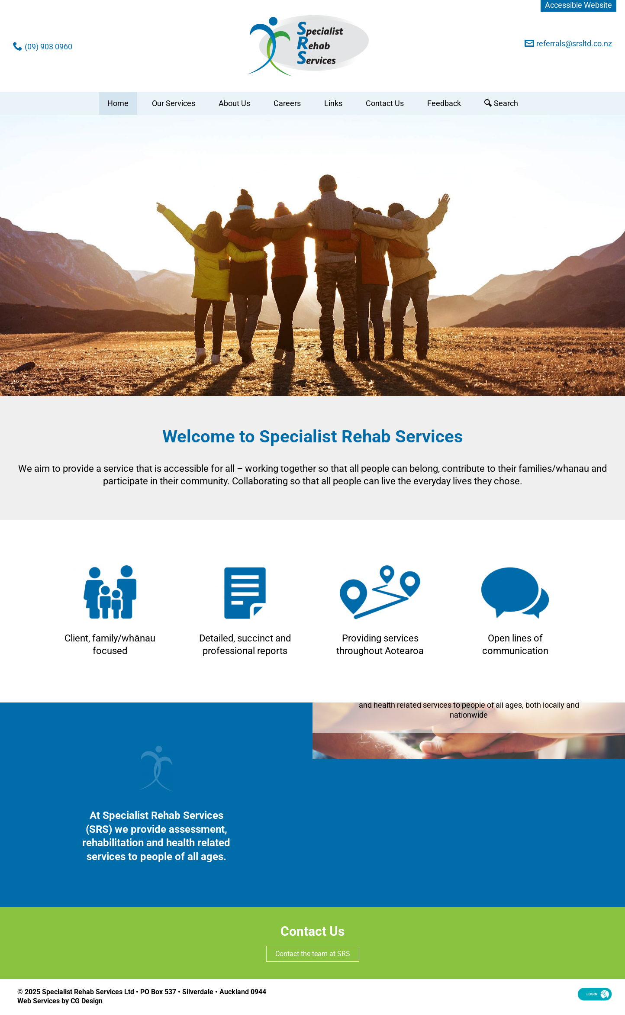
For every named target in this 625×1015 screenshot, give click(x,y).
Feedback (444, 103)
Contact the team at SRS (312, 954)
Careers (287, 103)
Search (506, 103)
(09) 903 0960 (48, 46)
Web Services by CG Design (60, 1001)
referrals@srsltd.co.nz (574, 43)
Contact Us (385, 103)
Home (118, 103)
